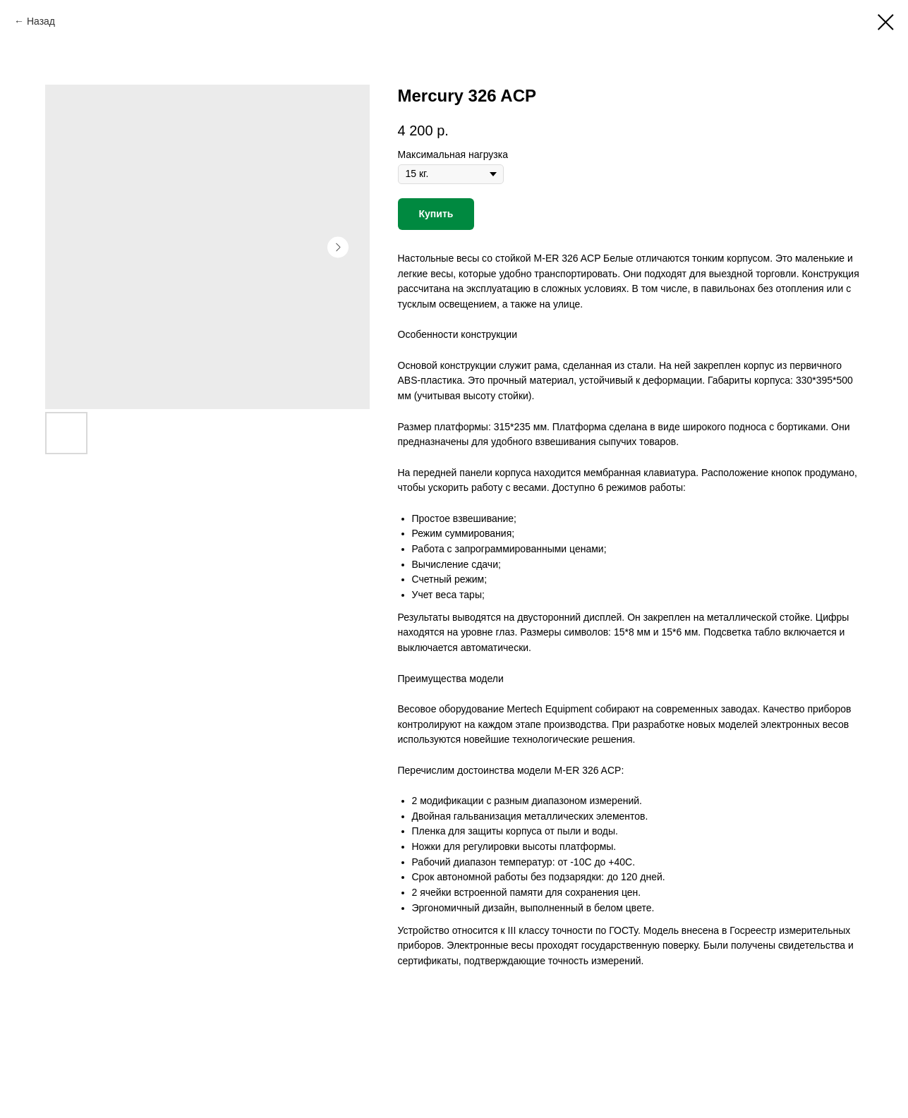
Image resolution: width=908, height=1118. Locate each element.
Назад (41, 21)
